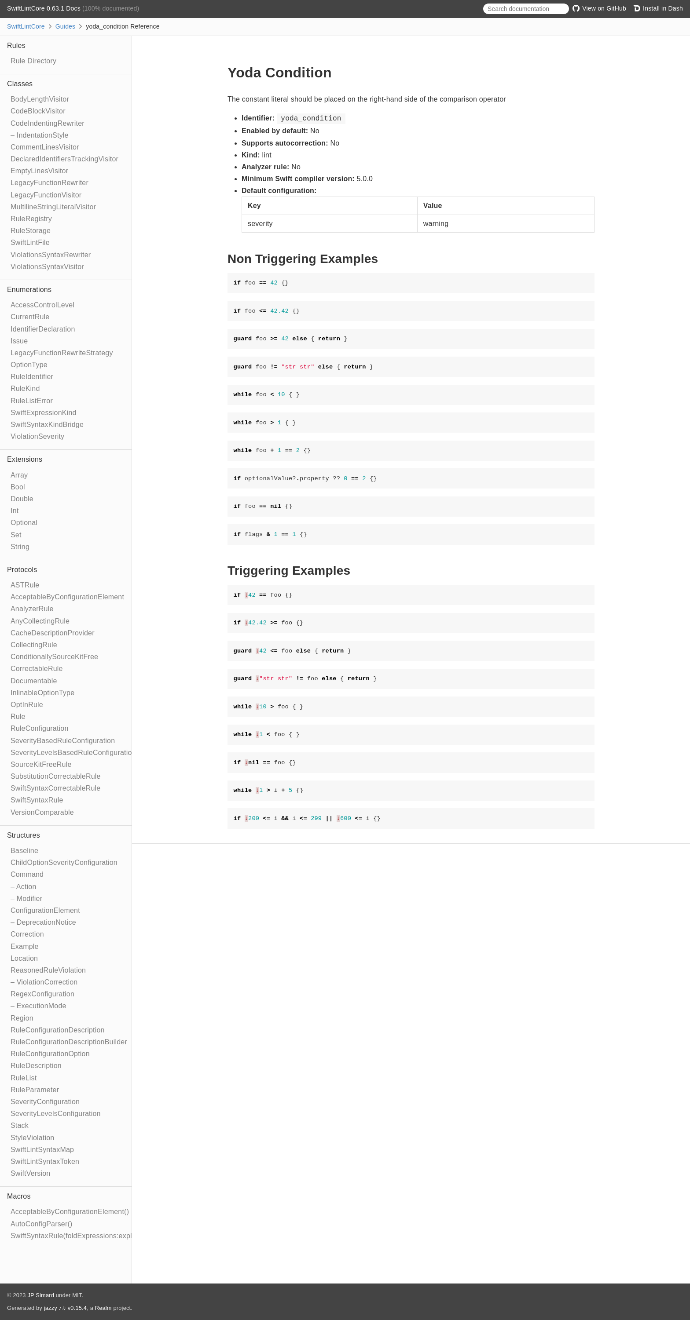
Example (25, 946)
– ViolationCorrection (44, 982)
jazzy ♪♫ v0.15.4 (65, 1308)
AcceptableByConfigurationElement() (70, 1211)
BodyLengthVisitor (40, 99)
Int (14, 510)
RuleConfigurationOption (50, 1053)
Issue (19, 341)
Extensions (24, 459)
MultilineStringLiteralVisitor (53, 207)
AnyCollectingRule (40, 621)
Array (19, 475)
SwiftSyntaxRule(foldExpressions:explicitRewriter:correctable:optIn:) (119, 1236)
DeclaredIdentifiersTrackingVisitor (64, 159)
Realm (103, 1308)
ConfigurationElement (45, 910)
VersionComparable (42, 812)
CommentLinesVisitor (45, 147)
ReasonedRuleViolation (48, 970)
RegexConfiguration (42, 994)
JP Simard (40, 1295)
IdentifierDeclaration (43, 329)
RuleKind (25, 388)
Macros (19, 1196)
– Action (24, 886)
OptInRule (27, 704)
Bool (18, 487)
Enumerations (29, 289)
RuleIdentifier (32, 376)
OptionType (29, 364)
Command (27, 874)
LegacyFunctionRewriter (49, 182)
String (20, 547)
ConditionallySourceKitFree (54, 656)
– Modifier (26, 898)
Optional (24, 522)
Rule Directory (33, 61)
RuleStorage (31, 230)
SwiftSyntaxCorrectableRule (55, 788)
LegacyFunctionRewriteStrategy (62, 353)
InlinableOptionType (42, 692)
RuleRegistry (31, 218)
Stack (20, 1125)
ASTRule (25, 585)
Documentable (34, 681)
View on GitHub (599, 8)
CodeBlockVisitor (38, 111)
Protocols (22, 569)
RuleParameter (35, 1090)
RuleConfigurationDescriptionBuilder (69, 1042)
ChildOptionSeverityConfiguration (64, 862)
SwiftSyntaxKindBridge (47, 424)
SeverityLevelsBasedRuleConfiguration (73, 752)
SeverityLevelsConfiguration (56, 1113)
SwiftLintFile (30, 242)
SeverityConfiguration (45, 1101)
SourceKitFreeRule (41, 764)
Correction (27, 934)
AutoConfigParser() (42, 1224)
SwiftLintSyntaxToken (45, 1161)
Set (16, 535)
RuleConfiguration (39, 728)
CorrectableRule (37, 668)
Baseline (24, 850)
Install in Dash (658, 8)
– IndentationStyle (40, 135)
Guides (65, 26)
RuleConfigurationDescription (58, 1030)
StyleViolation (32, 1137)
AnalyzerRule (32, 609)
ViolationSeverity (37, 436)
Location (24, 958)
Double (22, 499)
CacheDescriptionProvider (53, 633)
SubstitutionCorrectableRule (56, 776)
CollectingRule (34, 645)
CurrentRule (30, 317)
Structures (23, 835)
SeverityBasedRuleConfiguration (63, 740)
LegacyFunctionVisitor (46, 195)
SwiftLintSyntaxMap (42, 1149)
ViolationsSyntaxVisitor (47, 266)
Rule (18, 716)
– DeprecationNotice (43, 922)
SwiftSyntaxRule (37, 800)
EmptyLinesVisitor (39, 171)
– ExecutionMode (38, 1006)
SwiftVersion (30, 1173)
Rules (16, 45)
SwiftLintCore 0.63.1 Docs (44, 8)
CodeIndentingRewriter (47, 123)
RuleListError (32, 401)
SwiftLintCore (26, 26)
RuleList (24, 1078)
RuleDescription (36, 1065)
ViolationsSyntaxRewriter (51, 255)
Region (22, 1018)
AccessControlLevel (42, 305)
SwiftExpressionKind (44, 412)
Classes (20, 84)
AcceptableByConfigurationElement (67, 597)
